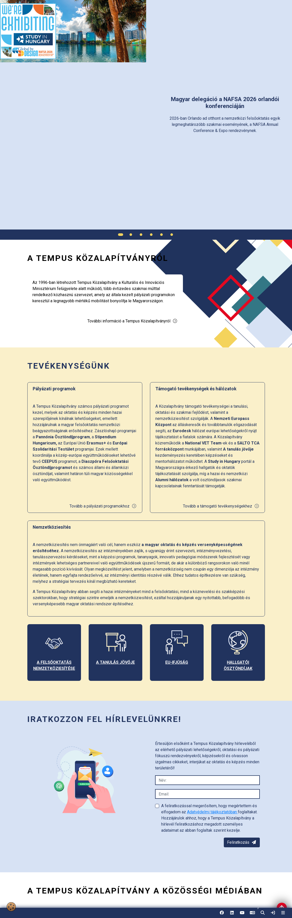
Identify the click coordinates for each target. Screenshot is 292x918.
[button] (263, 913)
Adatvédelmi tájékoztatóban (212, 812)
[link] (273, 913)
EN (252, 914)
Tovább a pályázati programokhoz (103, 506)
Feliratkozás (241, 842)
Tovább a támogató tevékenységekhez (221, 506)
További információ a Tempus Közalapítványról (132, 321)
